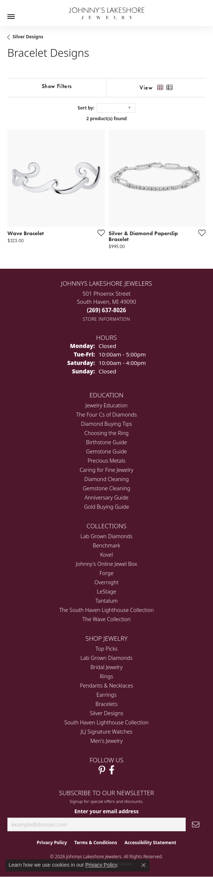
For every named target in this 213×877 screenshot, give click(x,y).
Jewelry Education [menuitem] (106, 405)
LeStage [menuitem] (106, 591)
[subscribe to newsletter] (196, 824)
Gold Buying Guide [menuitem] (106, 506)
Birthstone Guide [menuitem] (106, 442)
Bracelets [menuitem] (107, 703)
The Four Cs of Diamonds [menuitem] (106, 414)
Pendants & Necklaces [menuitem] (106, 685)
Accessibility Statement (150, 842)
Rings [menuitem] (106, 676)
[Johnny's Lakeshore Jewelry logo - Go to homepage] (106, 9)
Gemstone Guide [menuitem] (106, 451)
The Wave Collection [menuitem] (106, 619)
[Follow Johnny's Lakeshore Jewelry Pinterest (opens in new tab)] (102, 770)
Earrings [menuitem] (106, 694)
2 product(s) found (106, 118)
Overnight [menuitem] (106, 582)
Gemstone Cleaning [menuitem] (106, 488)
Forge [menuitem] (107, 573)
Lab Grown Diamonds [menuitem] (106, 536)
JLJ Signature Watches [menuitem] (106, 731)
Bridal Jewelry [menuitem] (106, 667)
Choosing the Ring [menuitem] (107, 432)
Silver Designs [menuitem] (106, 713)
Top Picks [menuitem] (107, 648)
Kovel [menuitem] (106, 554)
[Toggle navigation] (11, 16)
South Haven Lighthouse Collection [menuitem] (106, 722)
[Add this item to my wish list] (99, 233)
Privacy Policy (52, 842)
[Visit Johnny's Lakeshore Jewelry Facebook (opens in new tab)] (111, 770)
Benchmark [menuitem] (106, 545)
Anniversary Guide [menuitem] (106, 497)
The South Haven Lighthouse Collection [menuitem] (106, 609)
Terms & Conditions (95, 842)
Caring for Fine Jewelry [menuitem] (106, 469)
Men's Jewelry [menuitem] (106, 740)
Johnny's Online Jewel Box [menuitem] (106, 563)
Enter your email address (106, 811)
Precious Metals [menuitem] (106, 460)
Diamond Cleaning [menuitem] (106, 479)
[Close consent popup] (143, 865)
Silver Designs (28, 37)
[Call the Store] (106, 310)
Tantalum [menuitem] (106, 600)
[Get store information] (106, 319)
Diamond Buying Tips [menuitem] (106, 423)
